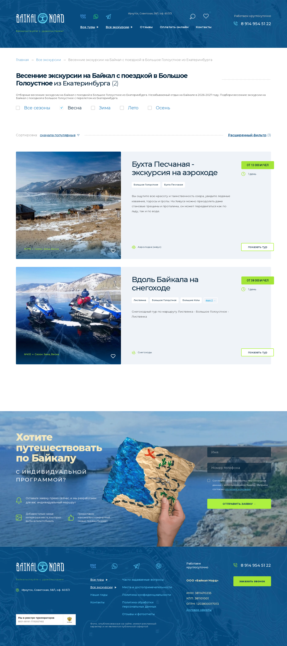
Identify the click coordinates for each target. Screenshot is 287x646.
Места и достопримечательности (147, 587)
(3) (249, 135)
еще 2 (209, 300)
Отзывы (146, 27)
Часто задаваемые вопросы (143, 579)
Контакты (203, 27)
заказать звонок (252, 581)
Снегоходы (145, 352)
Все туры (87, 27)
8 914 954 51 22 (256, 23)
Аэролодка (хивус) (149, 246)
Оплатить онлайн (174, 27)
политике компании (238, 489)
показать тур (257, 247)
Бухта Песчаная (173, 184)
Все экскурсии (117, 27)
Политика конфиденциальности (146, 595)
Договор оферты (198, 610)
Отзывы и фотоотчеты (138, 614)
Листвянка (140, 300)
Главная (22, 60)
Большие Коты (191, 300)
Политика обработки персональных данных (139, 604)
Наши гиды (98, 595)
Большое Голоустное (146, 184)
